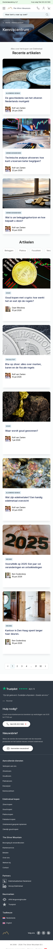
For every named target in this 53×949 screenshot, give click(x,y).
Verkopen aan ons (9, 766)
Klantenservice (8, 848)
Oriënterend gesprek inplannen (15, 824)
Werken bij (7, 863)
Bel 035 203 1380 (16, 724)
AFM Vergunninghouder (14, 899)
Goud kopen (7, 809)
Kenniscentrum (17, 23)
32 (41, 666)
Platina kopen (8, 814)
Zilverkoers (7, 771)
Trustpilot (9, 904)
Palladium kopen (9, 819)
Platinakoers (7, 781)
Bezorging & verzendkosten (13, 843)
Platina (22, 250)
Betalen (5, 853)
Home (6, 23)
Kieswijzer (7, 786)
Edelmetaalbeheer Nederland (17, 881)
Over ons (6, 858)
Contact (6, 868)
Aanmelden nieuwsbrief (18, 748)
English (7, 923)
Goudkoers (7, 776)
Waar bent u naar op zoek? (26, 14)
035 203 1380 (46, 2)
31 (36, 666)
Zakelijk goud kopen (10, 829)
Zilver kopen (7, 804)
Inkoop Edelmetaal (13, 886)
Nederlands (9, 918)
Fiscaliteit (36, 250)
